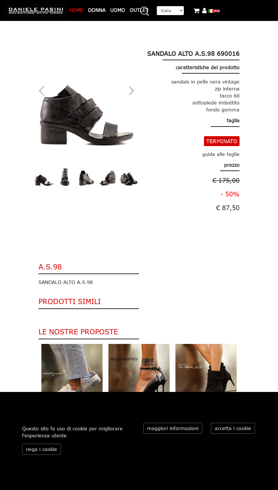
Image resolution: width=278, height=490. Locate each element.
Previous (34, 383)
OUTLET (139, 10)
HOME (76, 10)
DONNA (96, 10)
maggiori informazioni (172, 428)
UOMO (117, 10)
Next (244, 383)
